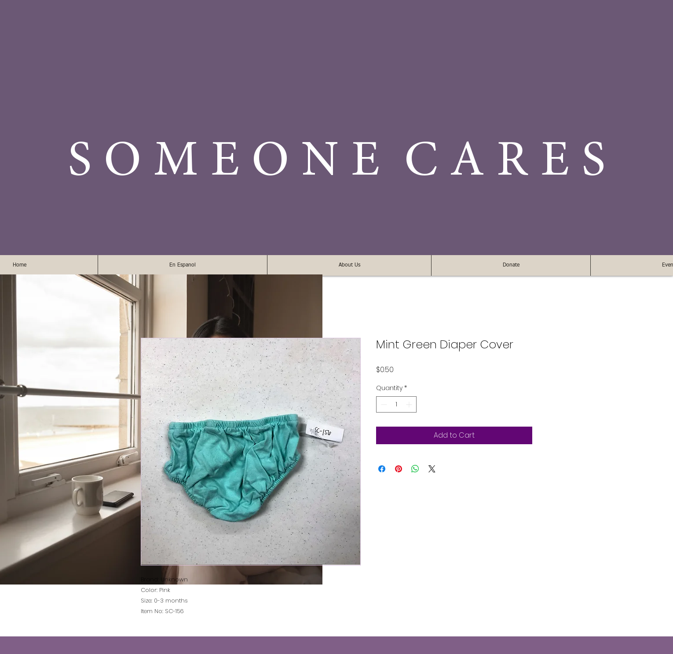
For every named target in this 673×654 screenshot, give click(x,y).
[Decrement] (382, 404)
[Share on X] (432, 469)
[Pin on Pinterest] (398, 469)
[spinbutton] (396, 404)
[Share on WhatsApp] (415, 469)
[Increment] (409, 404)
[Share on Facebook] (382, 469)
